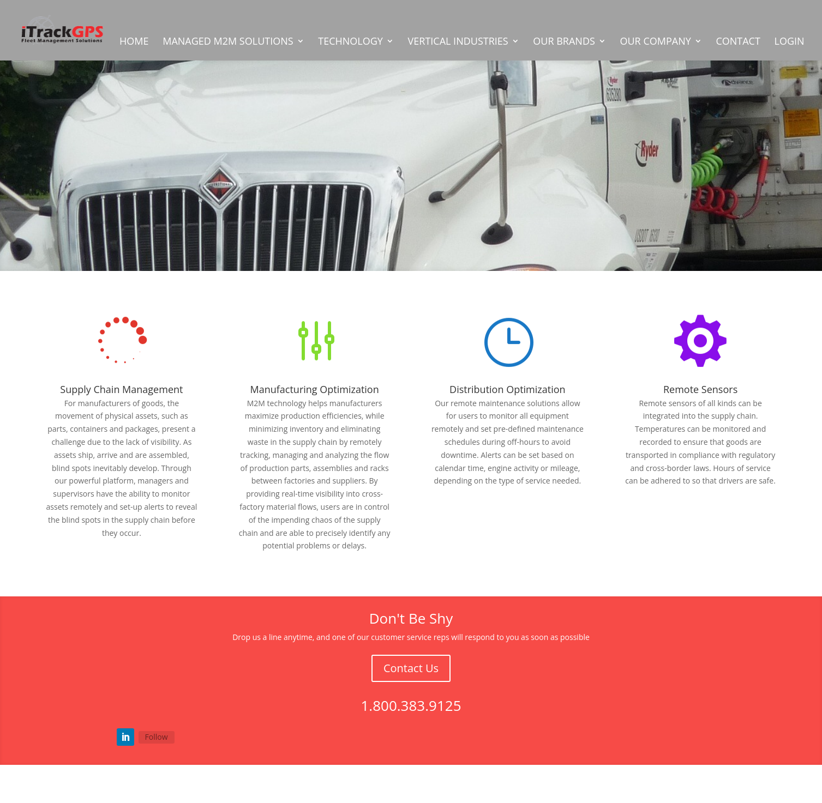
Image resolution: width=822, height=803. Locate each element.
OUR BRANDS (564, 42)
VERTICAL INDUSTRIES (458, 42)
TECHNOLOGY (350, 42)
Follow (156, 737)
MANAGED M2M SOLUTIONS (228, 42)
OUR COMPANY (655, 42)
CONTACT (738, 42)
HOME (133, 42)
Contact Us (411, 668)
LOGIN (789, 42)
